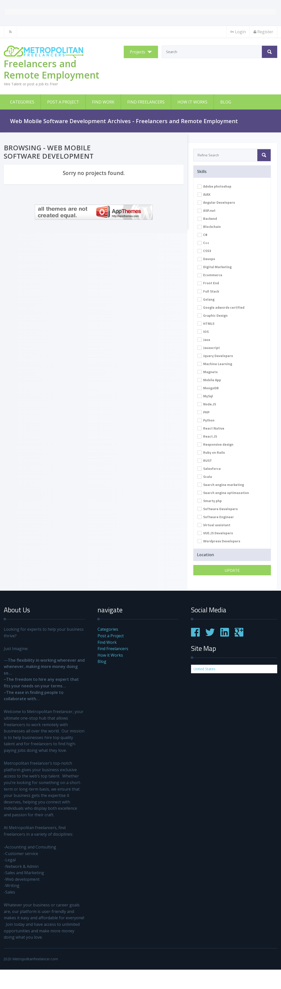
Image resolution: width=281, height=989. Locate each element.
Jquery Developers (215, 355)
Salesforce (209, 468)
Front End (208, 283)
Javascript (209, 347)
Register (263, 31)
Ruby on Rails (211, 452)
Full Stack (208, 291)
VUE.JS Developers (215, 533)
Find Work (103, 102)
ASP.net (206, 210)
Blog (225, 102)
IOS (203, 331)
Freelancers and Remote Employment (51, 69)
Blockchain (209, 226)
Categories (22, 102)
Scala (205, 476)
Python (206, 420)
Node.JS (207, 404)
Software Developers (218, 508)
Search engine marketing (221, 484)
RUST (205, 460)
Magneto (208, 371)
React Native (211, 428)
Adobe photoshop (214, 186)
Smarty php (210, 500)
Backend (207, 218)
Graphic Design (213, 315)
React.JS (207, 436)
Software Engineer (216, 516)
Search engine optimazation (223, 492)
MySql (205, 396)
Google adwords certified (221, 307)
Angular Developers (216, 202)
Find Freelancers (146, 102)
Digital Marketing (215, 266)
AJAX (204, 194)
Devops (206, 258)
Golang (206, 299)
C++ (203, 242)
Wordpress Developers (219, 541)
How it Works (192, 102)
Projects (137, 52)
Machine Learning (215, 363)
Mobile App (209, 379)
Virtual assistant (214, 524)
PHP (203, 412)
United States (204, 668)
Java (204, 339)
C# (202, 234)
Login (238, 31)
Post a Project (63, 102)
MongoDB (208, 388)
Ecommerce (210, 274)
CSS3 (204, 250)
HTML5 (206, 323)
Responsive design (215, 444)
